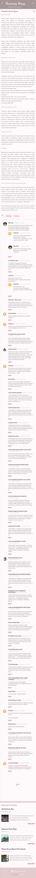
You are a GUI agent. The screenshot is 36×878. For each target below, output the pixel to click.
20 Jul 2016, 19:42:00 (14, 734)
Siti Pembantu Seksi (7, 809)
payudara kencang (13, 436)
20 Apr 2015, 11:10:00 (24, 436)
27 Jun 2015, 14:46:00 (14, 481)
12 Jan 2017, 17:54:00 (14, 749)
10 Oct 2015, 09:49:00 (27, 700)
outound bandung (13, 763)
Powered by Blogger (18, 871)
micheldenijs (21, 874)
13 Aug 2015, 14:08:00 (14, 609)
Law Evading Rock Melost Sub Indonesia (19, 733)
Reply (10, 257)
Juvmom (10, 275)
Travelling (16, 216)
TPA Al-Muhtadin (13, 664)
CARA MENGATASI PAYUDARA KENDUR (19, 574)
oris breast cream (13, 260)
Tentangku (8, 216)
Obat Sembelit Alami (14, 622)
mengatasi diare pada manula (16, 334)
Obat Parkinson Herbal (14, 700)
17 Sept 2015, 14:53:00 (20, 679)
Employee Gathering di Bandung (18, 766)
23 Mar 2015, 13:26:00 (27, 300)
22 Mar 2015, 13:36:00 (19, 275)
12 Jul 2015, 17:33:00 (24, 246)
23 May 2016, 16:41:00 (21, 724)
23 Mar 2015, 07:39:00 (24, 284)
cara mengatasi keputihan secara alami (19, 479)
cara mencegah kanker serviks (16, 541)
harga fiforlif (11, 691)
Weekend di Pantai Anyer (8, 829)
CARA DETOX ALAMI (14, 526)
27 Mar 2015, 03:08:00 (22, 349)
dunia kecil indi (12, 349)
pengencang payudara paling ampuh (18, 464)
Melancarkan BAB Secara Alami (17, 748)
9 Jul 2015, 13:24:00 (14, 542)
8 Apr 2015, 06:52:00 (25, 407)
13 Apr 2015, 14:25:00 (23, 422)
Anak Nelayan (12, 313)
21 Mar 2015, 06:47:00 (24, 233)
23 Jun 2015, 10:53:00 (14, 466)
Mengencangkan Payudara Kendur (17, 511)
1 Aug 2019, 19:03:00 (24, 763)
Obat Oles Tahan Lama (14, 300)
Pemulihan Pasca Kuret (14, 636)
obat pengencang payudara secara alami (19, 449)
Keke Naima (11, 379)
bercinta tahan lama (13, 407)
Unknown (16, 233)
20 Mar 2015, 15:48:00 (19, 223)
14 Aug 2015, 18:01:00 (25, 622)
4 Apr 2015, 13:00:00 (20, 379)
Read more (31, 824)
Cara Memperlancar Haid (15, 649)
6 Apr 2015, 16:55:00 (27, 392)
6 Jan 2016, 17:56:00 (19, 710)
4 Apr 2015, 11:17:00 (19, 365)
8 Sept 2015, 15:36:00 (14, 651)
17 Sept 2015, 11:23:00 (23, 664)
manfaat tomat (12, 422)
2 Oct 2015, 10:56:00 (21, 691)
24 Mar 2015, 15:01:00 (14, 335)
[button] (34, 11)
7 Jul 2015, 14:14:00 (25, 526)
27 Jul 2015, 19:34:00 (14, 576)
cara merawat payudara (15, 392)
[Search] (34, 3)
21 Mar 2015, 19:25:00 (24, 260)
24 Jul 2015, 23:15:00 (14, 559)
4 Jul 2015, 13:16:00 (14, 497)
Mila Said (10, 223)
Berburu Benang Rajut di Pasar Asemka (13, 849)
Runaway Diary (15, 3)
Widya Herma (12, 724)
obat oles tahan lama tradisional (17, 496)
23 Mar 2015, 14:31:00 (22, 313)
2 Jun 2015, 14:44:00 (14, 451)
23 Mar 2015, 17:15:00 (19, 323)
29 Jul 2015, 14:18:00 (22, 592)
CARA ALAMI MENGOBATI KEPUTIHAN (19, 607)
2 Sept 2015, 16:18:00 (27, 636)
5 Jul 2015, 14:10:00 (14, 512)
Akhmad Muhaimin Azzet (15, 558)
